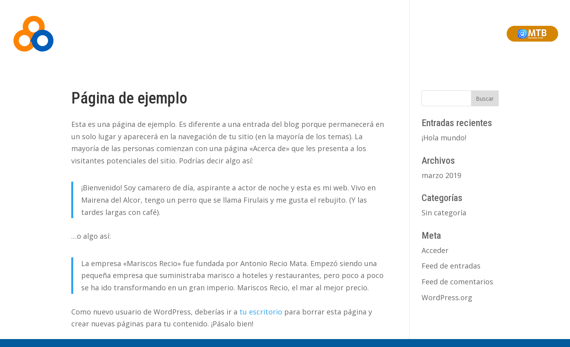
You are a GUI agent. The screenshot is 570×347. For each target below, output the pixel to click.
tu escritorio (260, 311)
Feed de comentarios (457, 281)
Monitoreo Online (353, 33)
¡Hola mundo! (444, 137)
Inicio (232, 33)
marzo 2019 (441, 175)
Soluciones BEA (303, 33)
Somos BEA (261, 33)
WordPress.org (447, 297)
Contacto (487, 33)
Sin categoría (444, 212)
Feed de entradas (451, 265)
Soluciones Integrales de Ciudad (425, 33)
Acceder (435, 250)
